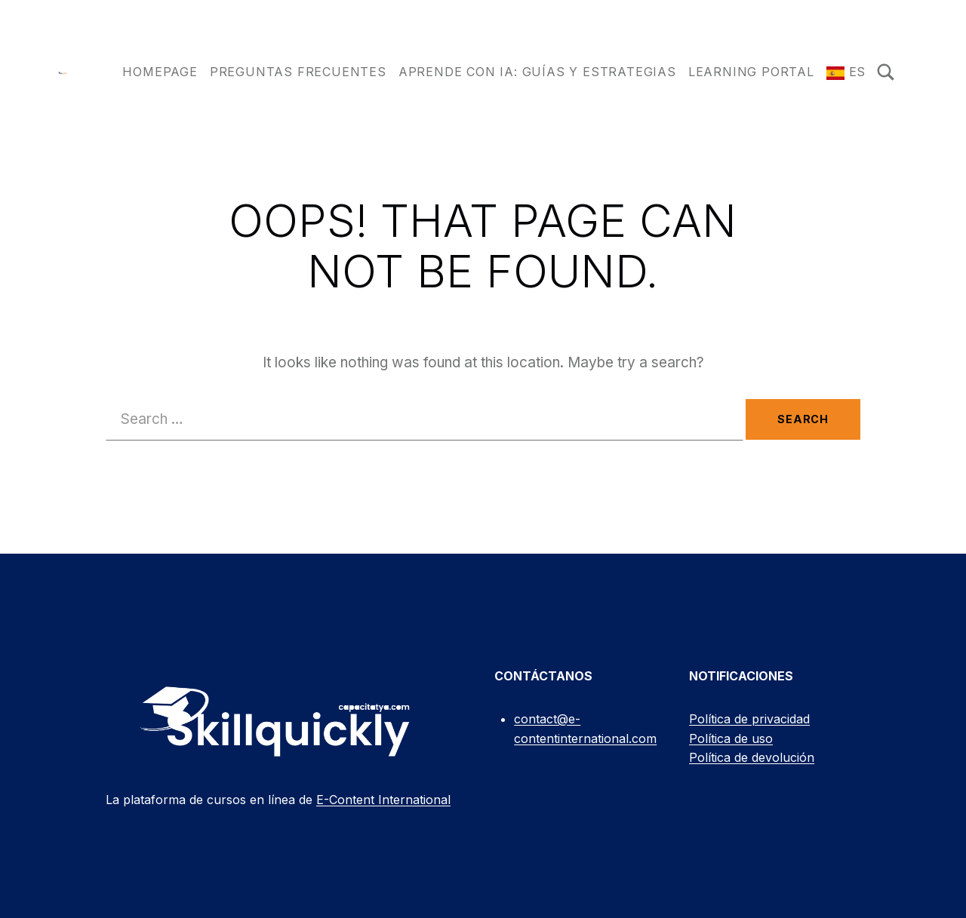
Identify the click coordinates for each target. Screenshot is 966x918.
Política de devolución (751, 757)
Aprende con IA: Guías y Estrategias (537, 71)
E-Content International (383, 799)
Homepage (159, 71)
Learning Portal (751, 71)
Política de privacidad (749, 718)
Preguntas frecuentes (298, 71)
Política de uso (731, 738)
